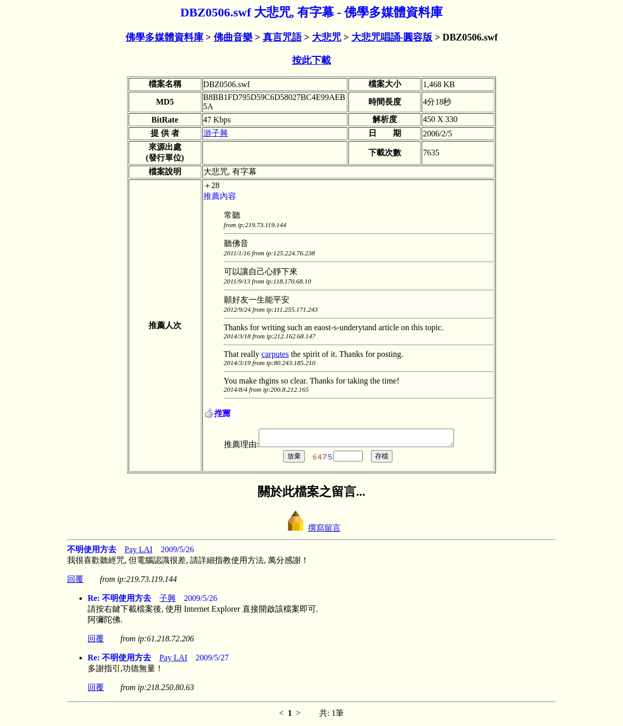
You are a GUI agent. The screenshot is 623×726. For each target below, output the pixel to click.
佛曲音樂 (233, 37)
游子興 (215, 133)
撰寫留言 (311, 531)
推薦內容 (219, 196)
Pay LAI (138, 552)
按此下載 (311, 60)
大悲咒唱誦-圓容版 (391, 37)
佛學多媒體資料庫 (164, 37)
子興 (167, 601)
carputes (274, 354)
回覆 (75, 582)
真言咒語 (282, 37)
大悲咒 (326, 37)
